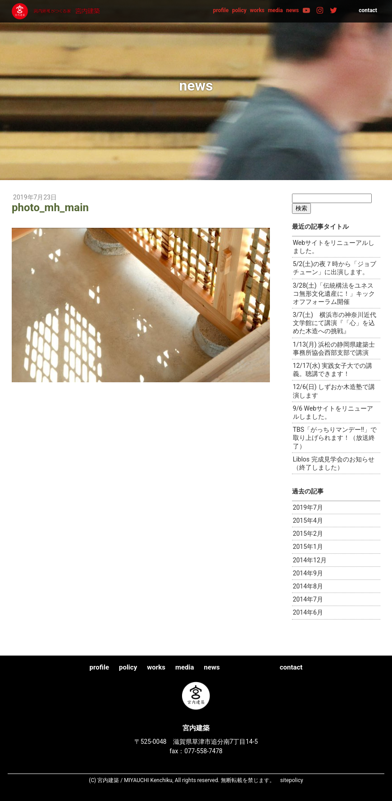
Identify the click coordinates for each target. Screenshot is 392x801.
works (257, 10)
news (292, 10)
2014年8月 (308, 586)
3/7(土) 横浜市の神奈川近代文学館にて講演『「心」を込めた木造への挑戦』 (334, 323)
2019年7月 (308, 507)
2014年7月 (308, 599)
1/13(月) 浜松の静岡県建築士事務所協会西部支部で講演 (334, 348)
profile (221, 10)
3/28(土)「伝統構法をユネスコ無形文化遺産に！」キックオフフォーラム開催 (334, 293)
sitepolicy (291, 780)
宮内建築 (57, 11)
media (275, 10)
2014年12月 (310, 560)
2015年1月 (308, 546)
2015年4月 (308, 520)
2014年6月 (308, 612)
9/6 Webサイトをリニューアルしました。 (333, 412)
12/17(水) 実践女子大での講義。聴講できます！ (332, 369)
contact (368, 10)
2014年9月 (308, 573)
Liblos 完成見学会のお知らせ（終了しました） (333, 463)
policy (239, 10)
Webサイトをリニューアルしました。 (334, 246)
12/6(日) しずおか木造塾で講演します (334, 390)
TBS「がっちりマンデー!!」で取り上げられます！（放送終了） (335, 437)
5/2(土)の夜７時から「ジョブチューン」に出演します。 (334, 268)
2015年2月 (308, 533)
